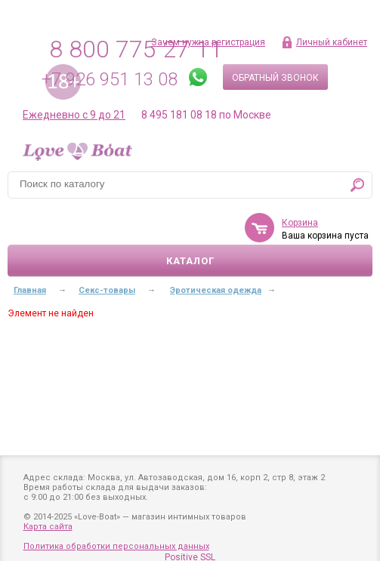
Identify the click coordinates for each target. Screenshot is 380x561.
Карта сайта (48, 527)
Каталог (190, 261)
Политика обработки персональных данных (116, 546)
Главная (30, 290)
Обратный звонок (275, 77)
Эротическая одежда (215, 290)
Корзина (300, 222)
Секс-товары (107, 290)
